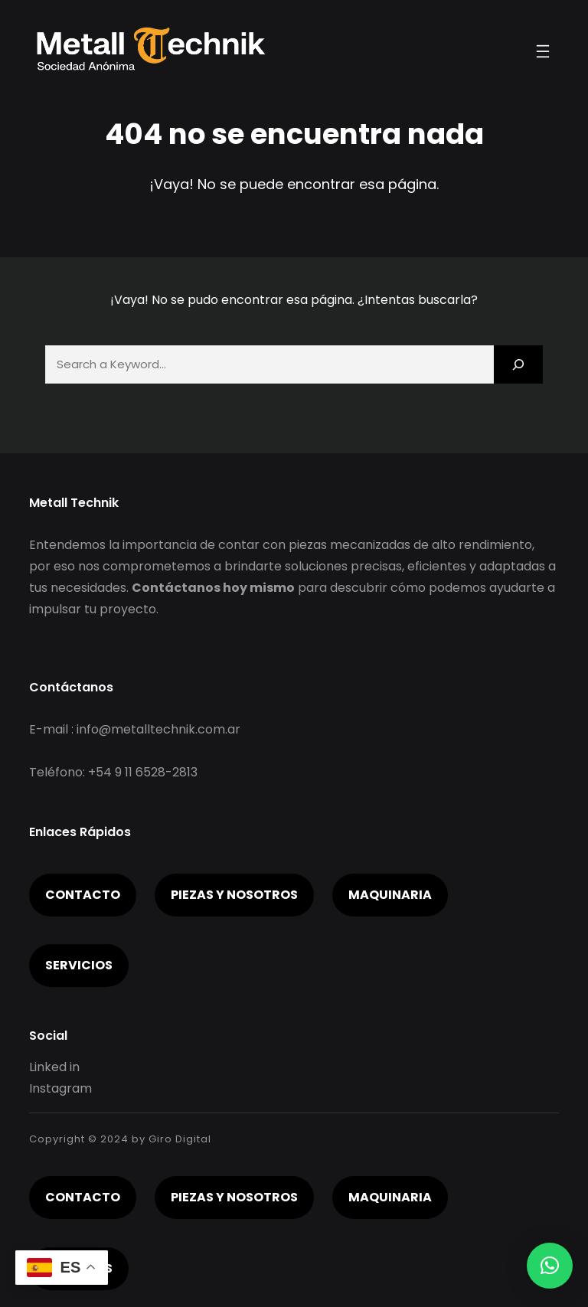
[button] (550, 1266)
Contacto (82, 894)
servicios (79, 965)
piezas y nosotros (234, 894)
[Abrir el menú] (543, 51)
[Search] (518, 364)
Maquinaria (390, 894)
